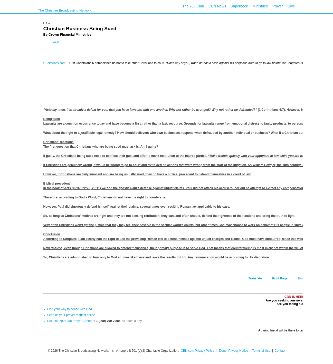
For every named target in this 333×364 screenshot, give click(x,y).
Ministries (260, 6)
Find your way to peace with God (69, 309)
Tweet (55, 42)
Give (291, 6)
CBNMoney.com (54, 63)
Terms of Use (261, 350)
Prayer (277, 6)
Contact (280, 350)
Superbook (239, 6)
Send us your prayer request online (71, 315)
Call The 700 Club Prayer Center (69, 321)
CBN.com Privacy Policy (197, 350)
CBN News (217, 6)
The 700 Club (193, 6)
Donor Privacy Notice (233, 350)
